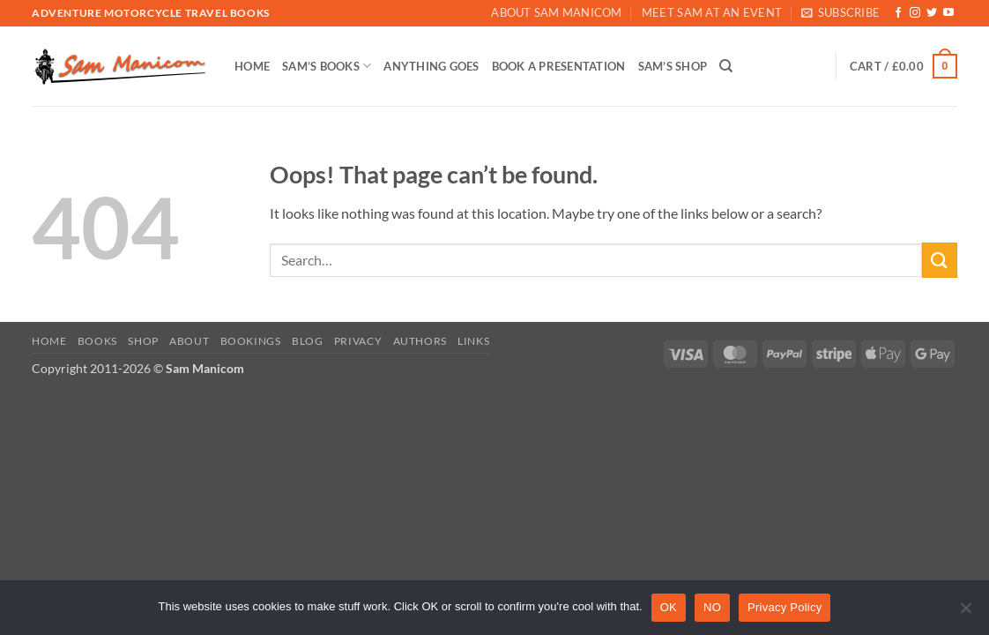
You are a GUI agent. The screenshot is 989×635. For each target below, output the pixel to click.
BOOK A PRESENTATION (559, 66)
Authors (420, 340)
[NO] (965, 613)
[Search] (725, 66)
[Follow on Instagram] (915, 13)
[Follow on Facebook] (898, 13)
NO (712, 607)
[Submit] (939, 260)
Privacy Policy (784, 607)
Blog (307, 340)
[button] (840, 13)
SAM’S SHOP (673, 66)
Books (97, 340)
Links (473, 340)
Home (49, 340)
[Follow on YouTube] (948, 13)
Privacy (358, 340)
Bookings (250, 340)
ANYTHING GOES (431, 66)
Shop (143, 340)
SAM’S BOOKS (326, 65)
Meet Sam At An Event (712, 12)
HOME (252, 66)
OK (668, 607)
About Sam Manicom (556, 12)
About (189, 340)
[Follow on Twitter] (931, 13)
